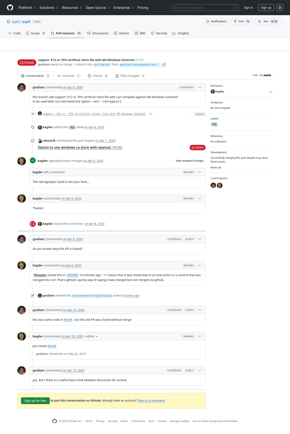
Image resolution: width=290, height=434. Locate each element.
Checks (98, 78)
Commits (69, 78)
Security (112, 423)
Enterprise (124, 7)
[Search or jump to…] (205, 7)
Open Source (98, 7)
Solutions (49, 7)
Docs (151, 423)
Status (124, 423)
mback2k (49, 142)
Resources (72, 7)
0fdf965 (77, 225)
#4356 (68, 321)
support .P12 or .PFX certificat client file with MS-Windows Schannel (94, 115)
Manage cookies (179, 423)
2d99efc (200, 115)
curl (15, 21)
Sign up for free (35, 402)
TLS (72, 129)
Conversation (35, 78)
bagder (48, 129)
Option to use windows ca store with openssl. (80, 149)
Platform (27, 7)
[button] (176, 65)
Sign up (266, 7)
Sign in (248, 7)
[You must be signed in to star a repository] (268, 21)
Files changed (130, 78)
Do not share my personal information (215, 423)
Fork (242, 21)
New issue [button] (259, 51)
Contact (162, 423)
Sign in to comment (151, 402)
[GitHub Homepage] (54, 423)
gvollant (44, 65)
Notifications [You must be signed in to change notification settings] (216, 21)
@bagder (40, 277)
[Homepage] (10, 7)
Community (138, 423)
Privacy (100, 423)
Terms (89, 423)
